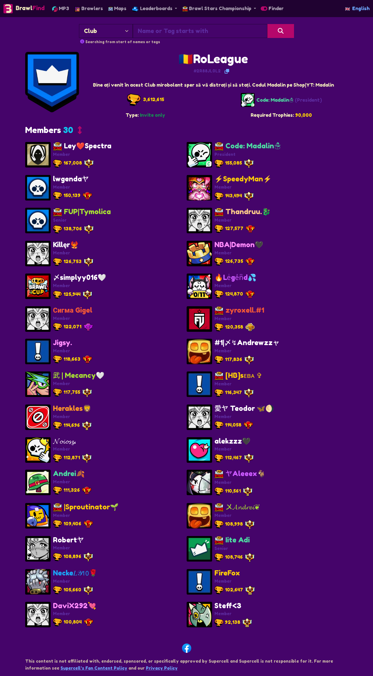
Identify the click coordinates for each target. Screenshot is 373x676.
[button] (53, 131)
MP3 (60, 9)
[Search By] (106, 31)
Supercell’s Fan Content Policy (93, 668)
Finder (272, 8)
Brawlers (89, 9)
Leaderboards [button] (153, 9)
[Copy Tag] (227, 71)
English (357, 8)
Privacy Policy (162, 668)
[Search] (280, 31)
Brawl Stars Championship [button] (217, 8)
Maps (117, 8)
